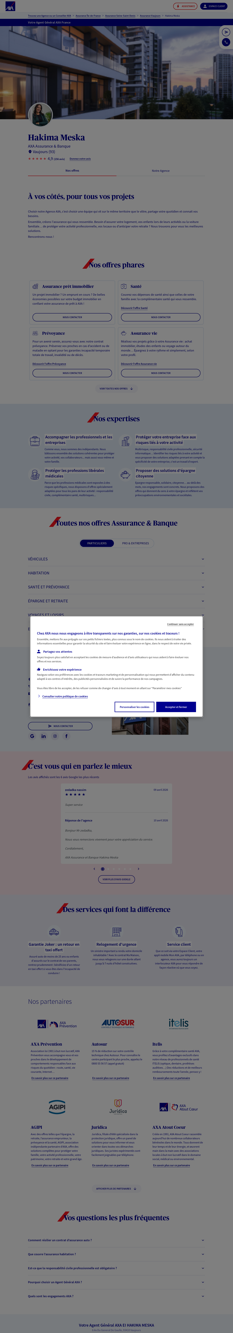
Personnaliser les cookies (134, 707)
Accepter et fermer (176, 707)
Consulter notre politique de (65, 696)
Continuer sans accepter (180, 624)
